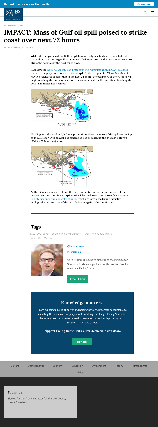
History (119, 365)
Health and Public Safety (97, 233)
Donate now (144, 4)
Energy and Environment (66, 233)
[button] (153, 12)
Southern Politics (41, 237)
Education (77, 365)
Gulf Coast (43, 233)
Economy (58, 365)
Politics (24, 25)
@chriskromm (74, 251)
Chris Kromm (13, 47)
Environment (11, 25)
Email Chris (77, 279)
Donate (82, 342)
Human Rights (139, 365)
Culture (15, 365)
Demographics (36, 365)
